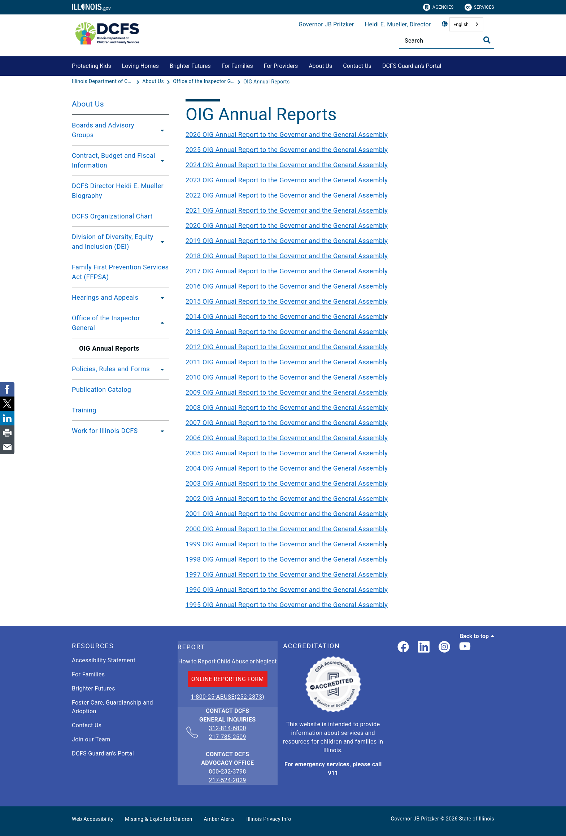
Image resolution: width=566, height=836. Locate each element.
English (461, 24)
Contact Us (357, 65)
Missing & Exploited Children (158, 819)
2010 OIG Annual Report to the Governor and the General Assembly (287, 377)
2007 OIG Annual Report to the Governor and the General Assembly (287, 422)
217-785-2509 (227, 736)
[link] (403, 647)
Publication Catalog (101, 389)
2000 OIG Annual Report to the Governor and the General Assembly (287, 529)
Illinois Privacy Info (268, 819)
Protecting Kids (91, 65)
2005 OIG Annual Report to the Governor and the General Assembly (287, 453)
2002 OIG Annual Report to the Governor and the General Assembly (287, 498)
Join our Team (91, 739)
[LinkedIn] (424, 647)
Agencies (438, 7)
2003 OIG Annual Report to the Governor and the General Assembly (287, 483)
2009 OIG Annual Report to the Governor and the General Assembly (287, 392)
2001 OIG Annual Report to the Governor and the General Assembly (287, 513)
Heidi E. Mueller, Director (398, 24)
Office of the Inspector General (106, 323)
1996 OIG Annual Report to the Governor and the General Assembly (287, 589)
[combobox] (466, 24)
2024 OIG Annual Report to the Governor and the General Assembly (287, 165)
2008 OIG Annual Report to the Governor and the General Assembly (287, 407)
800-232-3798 (227, 771)
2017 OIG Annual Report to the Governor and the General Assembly (287, 271)
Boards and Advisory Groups (103, 130)
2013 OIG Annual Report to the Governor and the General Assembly (287, 331)
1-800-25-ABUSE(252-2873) (227, 696)
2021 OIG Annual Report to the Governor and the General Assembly (287, 210)
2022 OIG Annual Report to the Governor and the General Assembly (287, 195)
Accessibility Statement (103, 660)
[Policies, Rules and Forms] (160, 369)
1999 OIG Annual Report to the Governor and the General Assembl (285, 544)
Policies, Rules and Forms (111, 369)
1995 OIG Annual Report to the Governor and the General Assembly (287, 604)
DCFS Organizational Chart (112, 216)
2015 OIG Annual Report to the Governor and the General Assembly (287, 301)
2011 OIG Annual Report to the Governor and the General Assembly (287, 362)
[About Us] (153, 82)
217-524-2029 (227, 780)
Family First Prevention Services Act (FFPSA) (120, 272)
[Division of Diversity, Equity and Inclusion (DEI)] (163, 241)
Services (479, 7)
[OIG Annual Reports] (266, 82)
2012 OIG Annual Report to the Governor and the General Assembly (287, 347)
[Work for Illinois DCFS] (160, 430)
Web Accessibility (92, 819)
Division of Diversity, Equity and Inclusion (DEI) (112, 241)
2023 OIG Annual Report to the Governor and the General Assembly (287, 180)
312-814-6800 (227, 729)
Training (84, 410)
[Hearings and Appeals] (160, 297)
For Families (237, 65)
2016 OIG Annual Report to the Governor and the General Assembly (287, 286)
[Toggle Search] (487, 40)
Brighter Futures (190, 65)
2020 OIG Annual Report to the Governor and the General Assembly (287, 225)
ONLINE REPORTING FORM (227, 679)
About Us (320, 65)
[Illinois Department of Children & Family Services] (103, 82)
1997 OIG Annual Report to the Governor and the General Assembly (287, 574)
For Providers (281, 65)
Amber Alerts (219, 819)
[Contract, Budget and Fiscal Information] (162, 160)
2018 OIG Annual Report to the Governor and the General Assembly (287, 256)
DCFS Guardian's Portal (411, 65)
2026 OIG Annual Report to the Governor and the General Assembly (287, 134)
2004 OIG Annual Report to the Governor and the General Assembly (287, 468)
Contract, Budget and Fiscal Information (113, 160)
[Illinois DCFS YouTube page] (465, 647)
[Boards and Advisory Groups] (160, 130)
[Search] (446, 40)
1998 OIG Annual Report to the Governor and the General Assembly (287, 559)
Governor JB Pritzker (326, 24)
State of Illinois (476, 819)
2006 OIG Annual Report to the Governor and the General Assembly (287, 438)
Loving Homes (140, 65)
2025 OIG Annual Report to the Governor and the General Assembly (287, 149)
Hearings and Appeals (105, 297)
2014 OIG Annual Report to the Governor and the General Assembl (285, 316)
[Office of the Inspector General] (204, 82)
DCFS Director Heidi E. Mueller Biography (118, 190)
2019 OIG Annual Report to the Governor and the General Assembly (287, 240)
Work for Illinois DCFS (105, 430)
